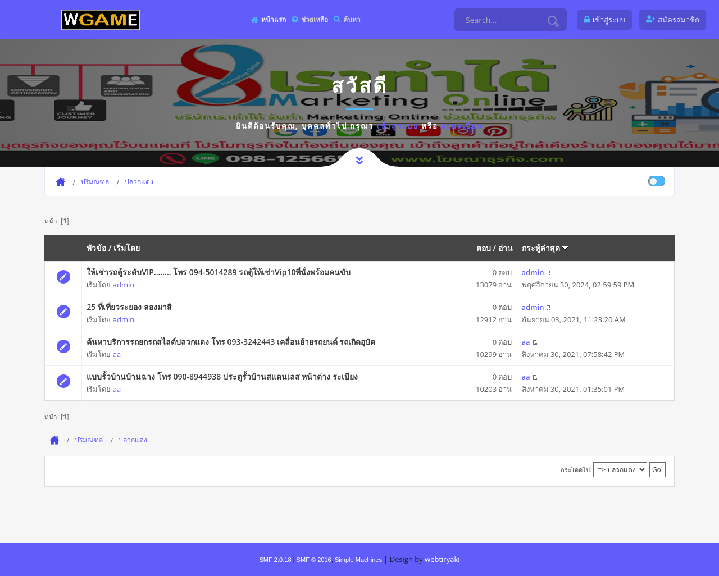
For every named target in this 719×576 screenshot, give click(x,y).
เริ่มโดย (126, 248)
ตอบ (483, 248)
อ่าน (505, 248)
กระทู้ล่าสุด (545, 248)
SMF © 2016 (314, 559)
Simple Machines (358, 559)
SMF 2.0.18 (275, 559)
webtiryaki (442, 559)
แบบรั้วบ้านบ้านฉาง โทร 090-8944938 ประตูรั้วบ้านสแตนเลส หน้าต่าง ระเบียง (222, 376)
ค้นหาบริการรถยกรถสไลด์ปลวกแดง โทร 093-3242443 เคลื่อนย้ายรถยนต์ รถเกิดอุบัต (231, 341)
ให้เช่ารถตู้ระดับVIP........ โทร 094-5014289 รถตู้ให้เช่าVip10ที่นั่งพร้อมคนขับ (219, 272)
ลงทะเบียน (462, 126)
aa (117, 354)
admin (123, 285)
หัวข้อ (96, 248)
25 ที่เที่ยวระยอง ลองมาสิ (129, 306)
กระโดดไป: (576, 469)
